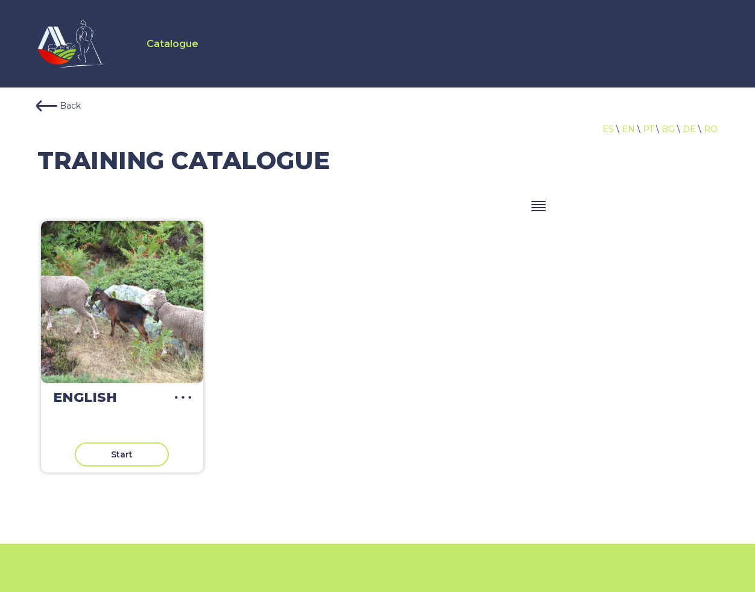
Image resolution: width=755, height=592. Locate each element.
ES (608, 129)
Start (122, 454)
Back (58, 106)
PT (648, 129)
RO (711, 129)
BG (668, 129)
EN (628, 129)
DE (689, 129)
